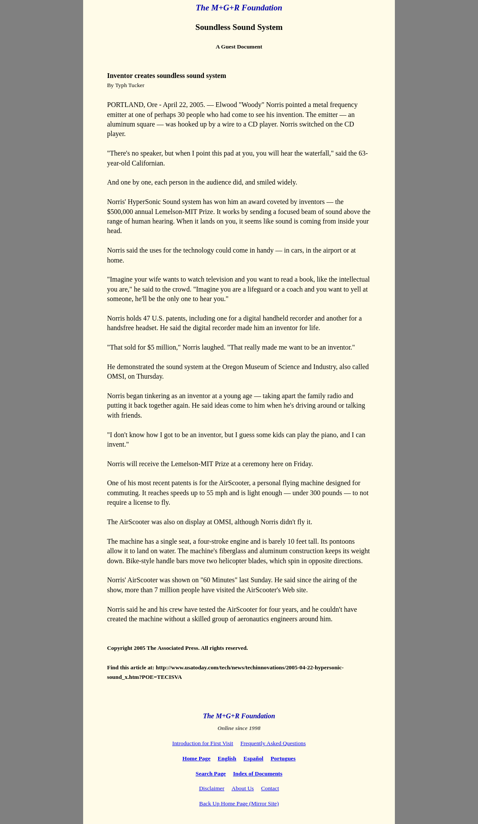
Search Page (211, 773)
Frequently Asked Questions (273, 743)
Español (253, 758)
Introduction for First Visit (202, 743)
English (227, 758)
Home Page (196, 758)
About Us (243, 788)
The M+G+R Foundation (239, 7)
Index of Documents (257, 773)
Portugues (283, 758)
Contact (270, 788)
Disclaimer (211, 788)
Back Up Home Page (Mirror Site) (239, 803)
